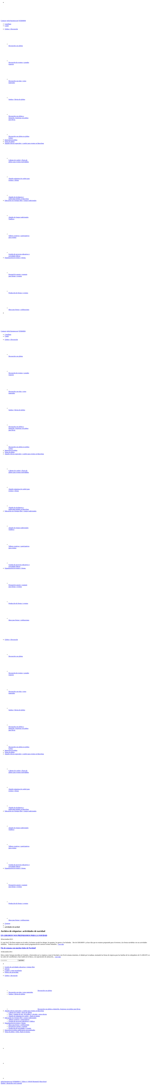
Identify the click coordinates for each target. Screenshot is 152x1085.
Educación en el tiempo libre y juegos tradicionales (20, 200)
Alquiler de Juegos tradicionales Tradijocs (23, 217)
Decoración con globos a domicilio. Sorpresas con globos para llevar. (23, 117)
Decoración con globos (30, 990)
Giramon (7, 923)
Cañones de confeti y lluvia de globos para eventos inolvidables (23, 160)
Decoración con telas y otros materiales (23, 81)
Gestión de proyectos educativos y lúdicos (22, 1021)
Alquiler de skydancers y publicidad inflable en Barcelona (23, 197)
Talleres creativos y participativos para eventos (23, 235)
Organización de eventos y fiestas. (15, 258)
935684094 (22, 20)
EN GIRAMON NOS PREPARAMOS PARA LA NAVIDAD (24, 935)
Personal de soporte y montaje (18, 1026)
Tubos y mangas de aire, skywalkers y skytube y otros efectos (28, 1014)
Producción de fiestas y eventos (23, 292)
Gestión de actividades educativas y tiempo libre (20, 967)
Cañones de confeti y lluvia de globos (20, 1012)
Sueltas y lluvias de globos (23, 98)
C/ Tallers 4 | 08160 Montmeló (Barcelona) (33, 1081)
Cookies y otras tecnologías (13, 970)
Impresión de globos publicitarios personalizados (20, 1030)
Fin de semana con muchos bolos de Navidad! (18, 948)
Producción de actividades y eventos (20, 1028)
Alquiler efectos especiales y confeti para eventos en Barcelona (24, 143)
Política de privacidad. (12, 972)
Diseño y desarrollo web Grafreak (11, 1083)
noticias (7, 969)
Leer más (61, 944)
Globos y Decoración (11, 29)
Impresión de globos (11, 140)
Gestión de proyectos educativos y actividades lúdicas (23, 254)
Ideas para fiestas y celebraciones (23, 308)
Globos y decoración (11, 975)
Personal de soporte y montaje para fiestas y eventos (23, 274)
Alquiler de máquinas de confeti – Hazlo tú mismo (24, 1016)
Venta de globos (10, 141)
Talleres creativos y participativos (19, 1019)
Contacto (3, 20)
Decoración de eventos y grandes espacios (23, 62)
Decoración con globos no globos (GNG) (23, 136)
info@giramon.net (12, 20)
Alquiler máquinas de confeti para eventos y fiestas (23, 178)
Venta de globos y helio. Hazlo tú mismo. (17, 1032)
